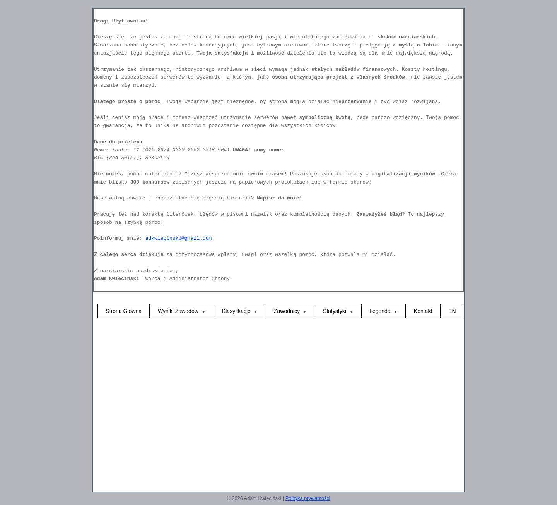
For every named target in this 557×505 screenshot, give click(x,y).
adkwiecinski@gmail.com (178, 238)
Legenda (380, 311)
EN (452, 311)
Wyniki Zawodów (179, 311)
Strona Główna (124, 311)
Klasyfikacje (236, 311)
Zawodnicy (287, 311)
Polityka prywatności (307, 498)
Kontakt (423, 311)
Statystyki (334, 311)
